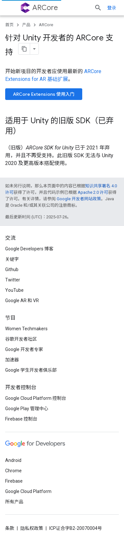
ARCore (45, 7)
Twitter (12, 279)
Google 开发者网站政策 (79, 198)
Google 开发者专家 (24, 349)
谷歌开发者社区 (21, 339)
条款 (9, 528)
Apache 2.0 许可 (93, 192)
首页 (9, 24)
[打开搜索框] (98, 8)
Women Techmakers (26, 328)
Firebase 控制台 (21, 418)
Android (13, 460)
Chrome (13, 470)
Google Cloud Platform (28, 491)
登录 (111, 7)
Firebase (14, 481)
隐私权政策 (31, 528)
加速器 (12, 359)
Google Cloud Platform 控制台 (35, 398)
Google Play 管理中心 (26, 408)
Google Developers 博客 (29, 248)
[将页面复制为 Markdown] (24, 48)
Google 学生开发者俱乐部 (31, 370)
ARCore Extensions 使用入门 (43, 94)
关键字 (12, 259)
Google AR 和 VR (22, 300)
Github (11, 269)
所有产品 (14, 501)
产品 (26, 24)
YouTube (14, 290)
